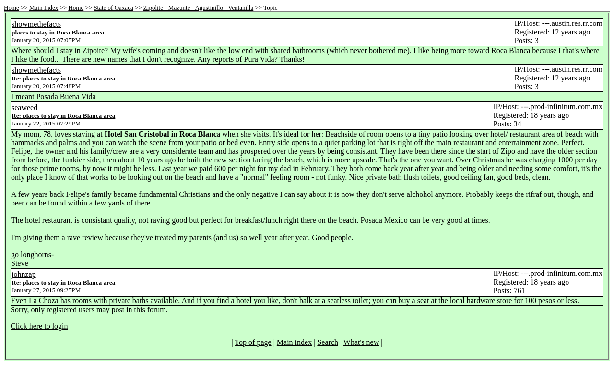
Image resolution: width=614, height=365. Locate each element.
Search (327, 342)
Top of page (253, 342)
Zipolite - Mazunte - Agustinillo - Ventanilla (198, 7)
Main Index (43, 7)
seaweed (24, 107)
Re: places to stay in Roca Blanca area (63, 78)
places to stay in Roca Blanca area (58, 32)
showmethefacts (36, 24)
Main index (294, 342)
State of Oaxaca (113, 7)
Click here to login (39, 326)
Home (11, 7)
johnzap (24, 274)
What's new (361, 342)
